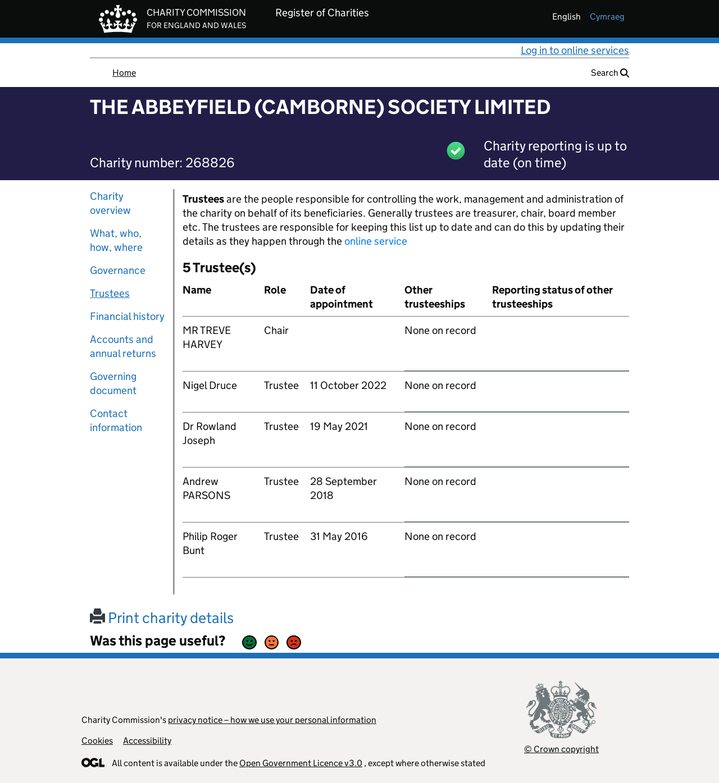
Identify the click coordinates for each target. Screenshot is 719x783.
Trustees (110, 293)
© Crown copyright (561, 749)
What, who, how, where (116, 240)
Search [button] (610, 72)
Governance (117, 270)
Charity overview (110, 203)
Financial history (127, 316)
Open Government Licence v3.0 (300, 763)
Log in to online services (575, 50)
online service (375, 241)
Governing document (113, 383)
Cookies (97, 740)
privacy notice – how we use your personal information (272, 720)
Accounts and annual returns (123, 346)
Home (124, 72)
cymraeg (607, 16)
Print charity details (162, 617)
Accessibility (147, 740)
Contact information (116, 420)
